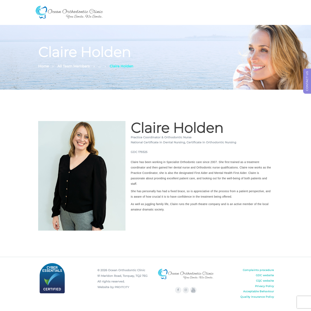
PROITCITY (122, 287)
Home (43, 66)
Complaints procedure (257, 270)
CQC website (264, 281)
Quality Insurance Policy (257, 298)
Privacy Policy (264, 287)
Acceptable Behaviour (258, 293)
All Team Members (73, 66)
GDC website (264, 276)
